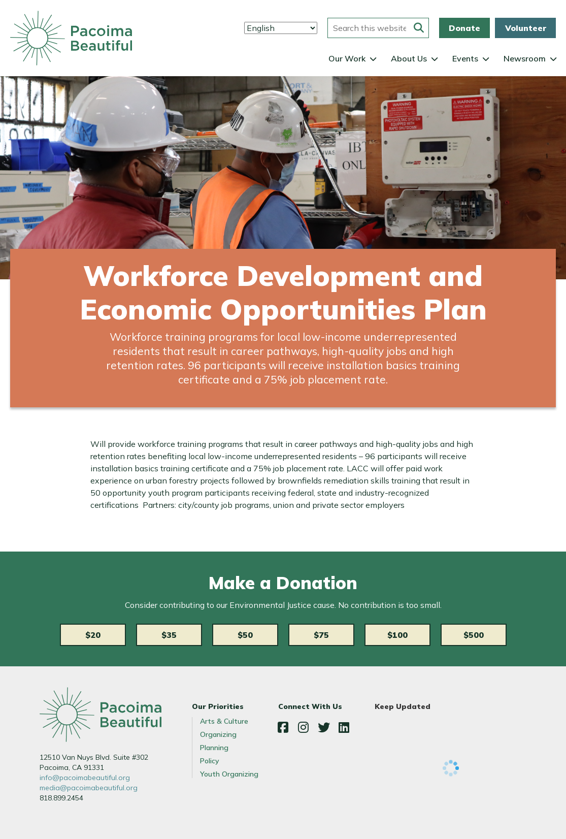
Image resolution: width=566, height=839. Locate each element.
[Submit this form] (419, 28)
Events (465, 58)
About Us (409, 58)
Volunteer (525, 28)
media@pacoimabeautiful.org (89, 787)
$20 (93, 635)
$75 (321, 635)
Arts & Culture (224, 721)
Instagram (303, 727)
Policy (209, 761)
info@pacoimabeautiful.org (85, 777)
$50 (245, 635)
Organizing (218, 734)
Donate (464, 28)
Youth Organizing (229, 774)
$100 (397, 635)
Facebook (283, 727)
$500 (473, 635)
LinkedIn (344, 727)
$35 (169, 635)
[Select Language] (280, 28)
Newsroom (525, 58)
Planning (214, 748)
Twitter (324, 727)
